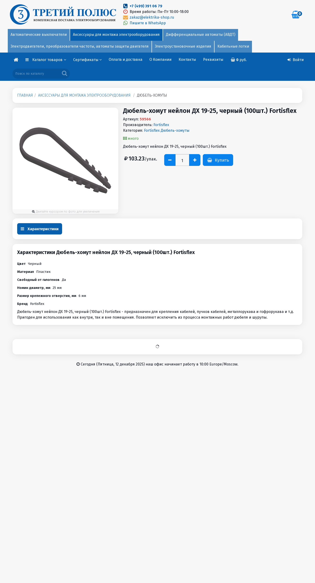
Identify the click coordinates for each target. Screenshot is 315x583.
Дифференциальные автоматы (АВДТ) (200, 34)
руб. (238, 59)
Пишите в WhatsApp (144, 23)
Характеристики (40, 228)
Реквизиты (213, 59)
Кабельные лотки (233, 46)
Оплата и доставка (125, 59)
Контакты (187, 59)
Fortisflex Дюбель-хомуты (166, 130)
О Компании (160, 59)
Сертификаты (87, 59)
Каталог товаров (49, 59)
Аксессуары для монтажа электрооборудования (116, 34)
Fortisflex (161, 125)
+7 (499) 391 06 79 (146, 6)
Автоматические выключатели (39, 34)
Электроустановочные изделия (183, 46)
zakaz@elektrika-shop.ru (148, 17)
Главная (25, 95)
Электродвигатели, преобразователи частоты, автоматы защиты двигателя (80, 46)
